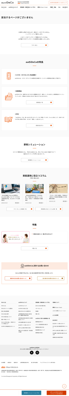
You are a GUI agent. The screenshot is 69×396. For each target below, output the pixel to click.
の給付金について (6, 316)
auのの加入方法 (23, 308)
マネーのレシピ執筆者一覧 (20, 209)
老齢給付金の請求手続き (58, 337)
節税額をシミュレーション (34, 160)
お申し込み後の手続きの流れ (24, 327)
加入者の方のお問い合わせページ (51, 278)
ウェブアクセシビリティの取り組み (47, 362)
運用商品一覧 (39, 102)
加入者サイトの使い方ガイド (24, 325)
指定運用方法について (40, 330)
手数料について (56, 302)
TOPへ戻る (34, 45)
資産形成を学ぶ (39, 125)
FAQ (59, 7)
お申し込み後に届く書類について (60, 330)
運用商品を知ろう (39, 321)
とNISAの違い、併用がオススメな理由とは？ (8, 322)
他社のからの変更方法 (24, 311)
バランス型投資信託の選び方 (42, 324)
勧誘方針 (16, 362)
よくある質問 (55, 315)
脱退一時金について (5, 319)
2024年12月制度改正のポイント (8, 326)
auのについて (13, 7)
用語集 (37, 311)
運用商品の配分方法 (40, 327)
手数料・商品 (53, 7)
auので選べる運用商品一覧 (43, 318)
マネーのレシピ (39, 308)
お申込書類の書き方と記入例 (24, 322)
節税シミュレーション (43, 7)
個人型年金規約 (34, 362)
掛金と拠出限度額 (5, 311)
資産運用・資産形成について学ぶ (27, 7)
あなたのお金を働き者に (41, 305)
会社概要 (3, 362)
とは (3, 7)
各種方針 (9, 362)
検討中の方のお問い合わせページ (18, 278)
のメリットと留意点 (6, 308)
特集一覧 (34, 248)
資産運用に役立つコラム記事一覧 (49, 209)
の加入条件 (5, 314)
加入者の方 (65, 7)
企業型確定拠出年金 (24, 362)
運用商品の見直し (39, 332)
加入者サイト (57, 2)
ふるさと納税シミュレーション (59, 310)
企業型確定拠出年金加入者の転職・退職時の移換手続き (25, 314)
